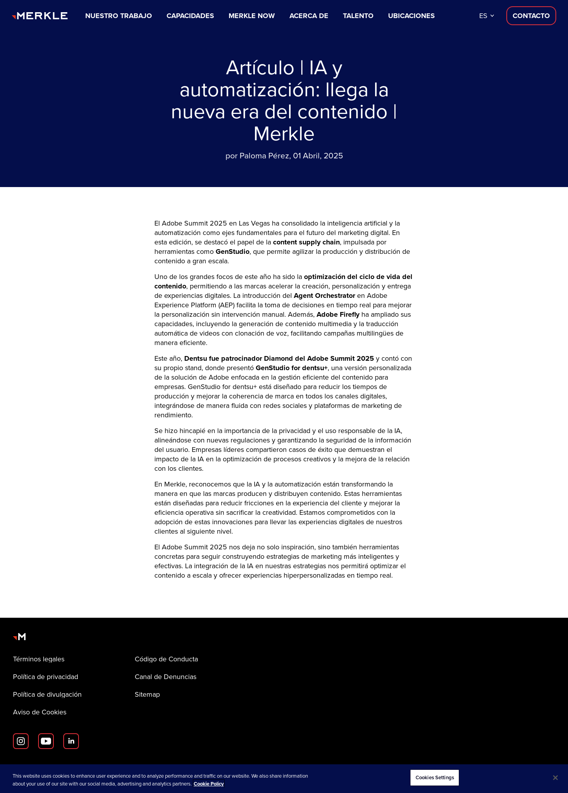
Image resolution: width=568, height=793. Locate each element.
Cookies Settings (435, 777)
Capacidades (190, 15)
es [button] (483, 16)
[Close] (555, 777)
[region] (284, 778)
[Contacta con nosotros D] (531, 15)
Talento (358, 15)
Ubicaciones (411, 15)
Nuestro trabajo (118, 15)
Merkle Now (252, 15)
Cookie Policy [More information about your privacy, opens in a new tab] (209, 783)
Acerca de (308, 15)
